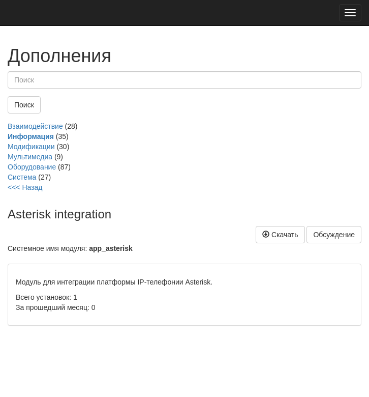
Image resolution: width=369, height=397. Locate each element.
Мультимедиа (30, 157)
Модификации (31, 147)
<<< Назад (25, 187)
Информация (31, 136)
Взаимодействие (35, 126)
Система (22, 177)
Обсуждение (334, 235)
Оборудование (32, 167)
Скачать (280, 235)
